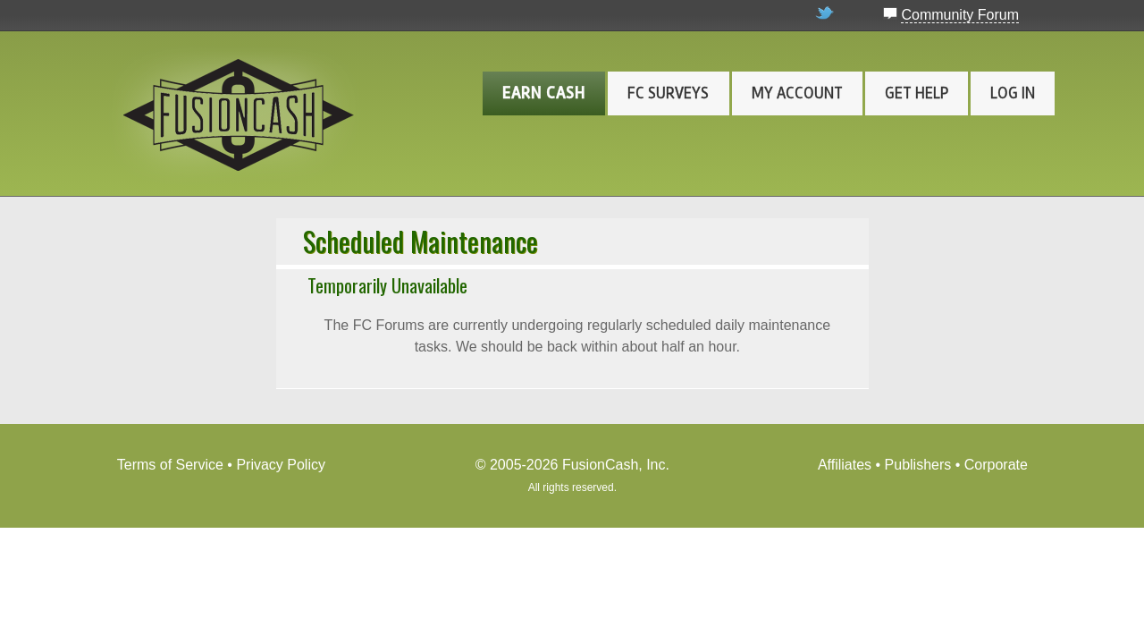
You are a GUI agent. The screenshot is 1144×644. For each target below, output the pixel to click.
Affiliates (844, 464)
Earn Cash (543, 93)
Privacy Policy (280, 464)
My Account (797, 93)
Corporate (996, 464)
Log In (1012, 93)
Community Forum (960, 14)
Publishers (918, 464)
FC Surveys (668, 93)
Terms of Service (170, 464)
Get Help (916, 93)
